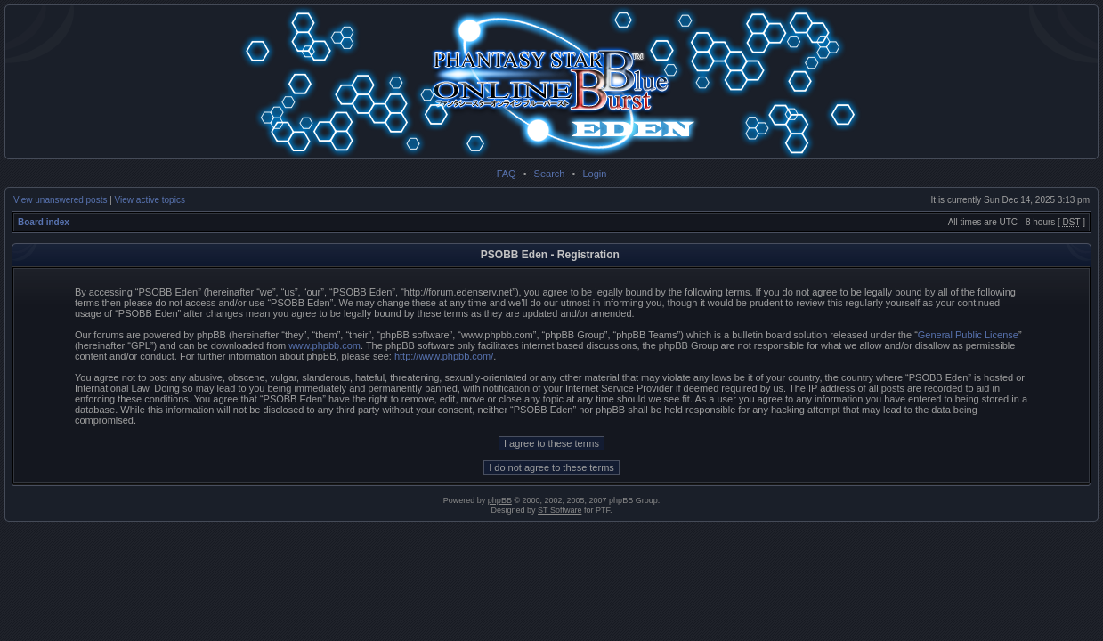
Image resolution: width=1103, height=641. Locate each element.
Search (549, 173)
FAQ (506, 173)
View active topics (150, 200)
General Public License (968, 334)
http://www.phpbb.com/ (443, 356)
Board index (43, 222)
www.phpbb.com (324, 345)
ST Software (559, 510)
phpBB (500, 500)
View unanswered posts (60, 200)
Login (594, 173)
